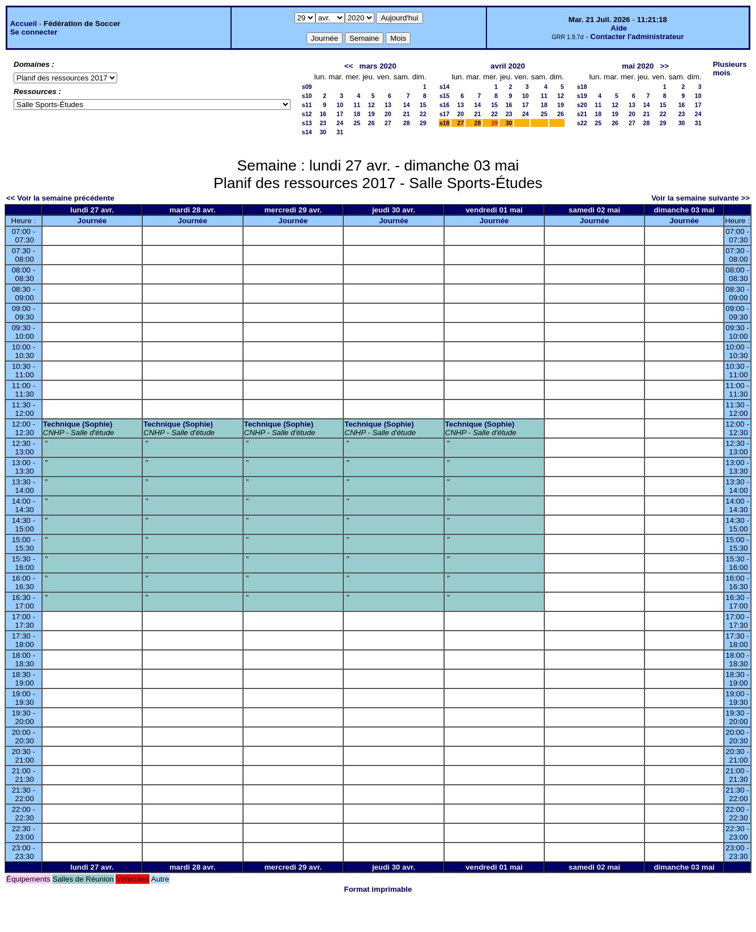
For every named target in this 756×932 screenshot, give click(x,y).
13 (388, 104)
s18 (444, 123)
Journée (92, 220)
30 (322, 132)
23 (322, 123)
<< (348, 66)
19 (371, 113)
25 (356, 123)
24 (339, 123)
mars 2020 (378, 66)
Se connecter (34, 32)
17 (339, 113)
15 (423, 104)
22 (423, 113)
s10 (307, 95)
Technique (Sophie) (78, 424)
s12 (307, 113)
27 (388, 123)
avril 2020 (507, 66)
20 (388, 113)
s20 (582, 104)
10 (339, 104)
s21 (582, 113)
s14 (307, 132)
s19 (582, 95)
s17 (444, 113)
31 (339, 132)
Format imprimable (378, 889)
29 (423, 123)
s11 (307, 104)
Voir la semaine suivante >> (700, 198)
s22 (582, 123)
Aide (618, 28)
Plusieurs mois (730, 68)
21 (406, 113)
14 (406, 104)
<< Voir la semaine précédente (60, 198)
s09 (307, 86)
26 (371, 123)
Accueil (23, 23)
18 (356, 113)
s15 (444, 95)
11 (356, 104)
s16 (444, 104)
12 (371, 104)
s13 (307, 123)
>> (664, 66)
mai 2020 (638, 66)
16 (322, 113)
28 (406, 123)
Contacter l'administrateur (637, 36)
